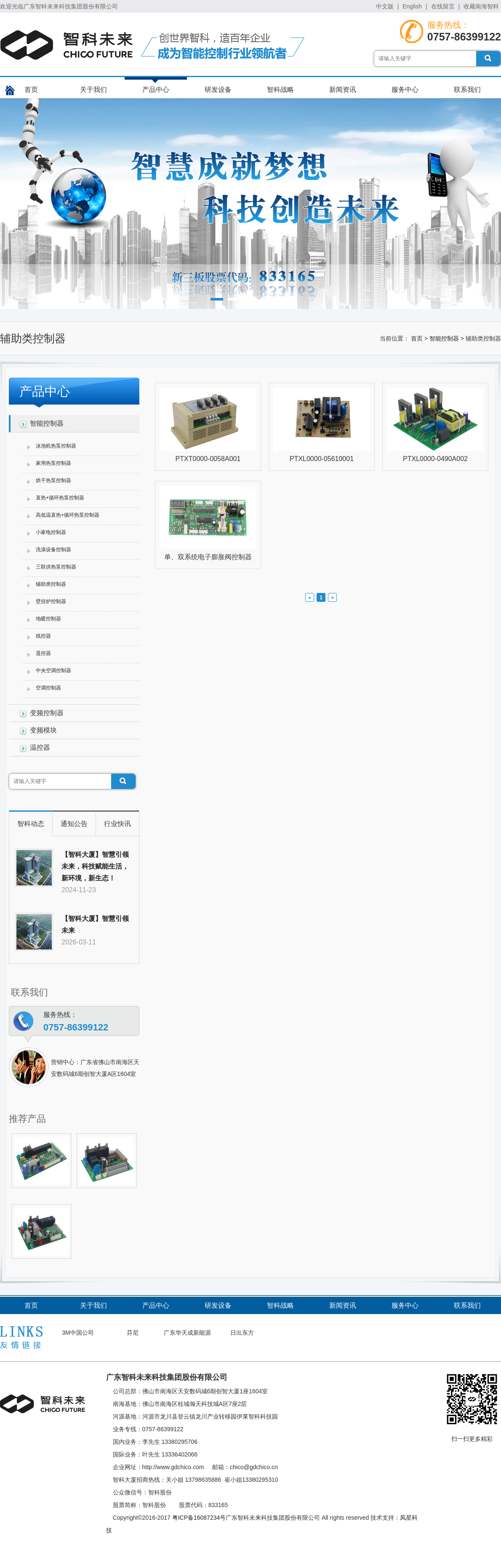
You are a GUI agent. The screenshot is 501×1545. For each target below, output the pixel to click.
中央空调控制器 (53, 670)
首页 (31, 89)
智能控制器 (444, 338)
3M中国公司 (77, 1332)
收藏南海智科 (481, 6)
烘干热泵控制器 (53, 480)
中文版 (385, 6)
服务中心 (405, 89)
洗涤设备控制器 (53, 550)
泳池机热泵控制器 (56, 446)
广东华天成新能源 (187, 1332)
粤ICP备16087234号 (199, 1517)
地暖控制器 (48, 619)
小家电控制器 (51, 532)
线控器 (43, 636)
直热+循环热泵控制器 (60, 498)
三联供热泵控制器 (56, 567)
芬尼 (133, 1332)
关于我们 (93, 89)
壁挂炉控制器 (51, 601)
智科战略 (280, 89)
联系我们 (467, 89)
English (412, 6)
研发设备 (218, 89)
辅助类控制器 (51, 584)
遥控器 (43, 653)
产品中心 (155, 89)
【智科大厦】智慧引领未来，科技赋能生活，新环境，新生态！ (95, 866)
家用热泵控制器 (53, 463)
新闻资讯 (342, 89)
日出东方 (242, 1332)
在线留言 (443, 6)
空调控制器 (48, 688)
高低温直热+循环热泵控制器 (67, 515)
